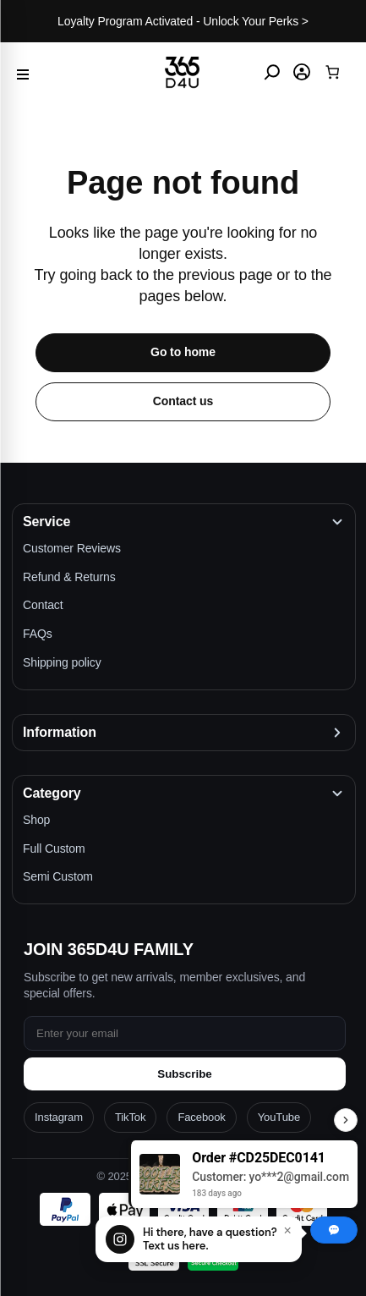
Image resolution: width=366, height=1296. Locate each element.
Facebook (201, 1117)
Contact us (183, 401)
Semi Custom (58, 876)
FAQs (37, 633)
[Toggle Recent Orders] (346, 1120)
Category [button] (52, 793)
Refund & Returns (69, 577)
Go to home (183, 352)
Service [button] (46, 521)
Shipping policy (62, 662)
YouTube (279, 1117)
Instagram (59, 1117)
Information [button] (59, 732)
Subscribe (184, 1074)
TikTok (130, 1117)
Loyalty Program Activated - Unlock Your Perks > (183, 21)
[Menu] (23, 72)
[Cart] (331, 72)
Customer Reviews (72, 548)
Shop (36, 819)
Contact (43, 605)
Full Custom (54, 848)
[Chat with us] (199, 1239)
